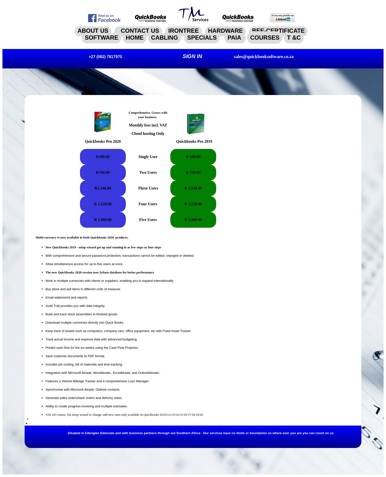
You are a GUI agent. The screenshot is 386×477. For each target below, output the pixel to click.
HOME (135, 37)
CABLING (164, 37)
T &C (294, 37)
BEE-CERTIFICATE (278, 30)
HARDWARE (225, 30)
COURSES (264, 37)
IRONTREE (183, 30)
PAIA (234, 37)
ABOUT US (93, 30)
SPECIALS (202, 37)
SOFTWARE (101, 37)
